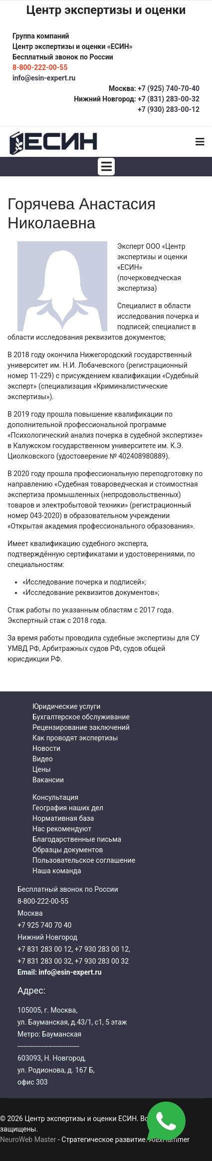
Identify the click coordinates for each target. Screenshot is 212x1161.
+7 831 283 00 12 (44, 949)
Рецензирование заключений (81, 727)
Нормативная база (63, 818)
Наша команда (56, 871)
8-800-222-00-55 (42, 901)
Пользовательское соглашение (83, 860)
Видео (42, 759)
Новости (46, 748)
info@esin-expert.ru (43, 78)
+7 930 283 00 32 (102, 961)
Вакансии (48, 780)
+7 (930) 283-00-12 (169, 109)
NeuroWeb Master (28, 1140)
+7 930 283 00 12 (102, 949)
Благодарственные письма (76, 839)
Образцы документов (67, 850)
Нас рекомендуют (61, 829)
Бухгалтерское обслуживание (81, 717)
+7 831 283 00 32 (44, 961)
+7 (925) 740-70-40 (168, 88)
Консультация (55, 797)
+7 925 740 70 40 (44, 925)
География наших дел (67, 808)
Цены (41, 769)
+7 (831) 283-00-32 (169, 99)
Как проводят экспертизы (75, 738)
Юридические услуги (66, 706)
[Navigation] (200, 142)
